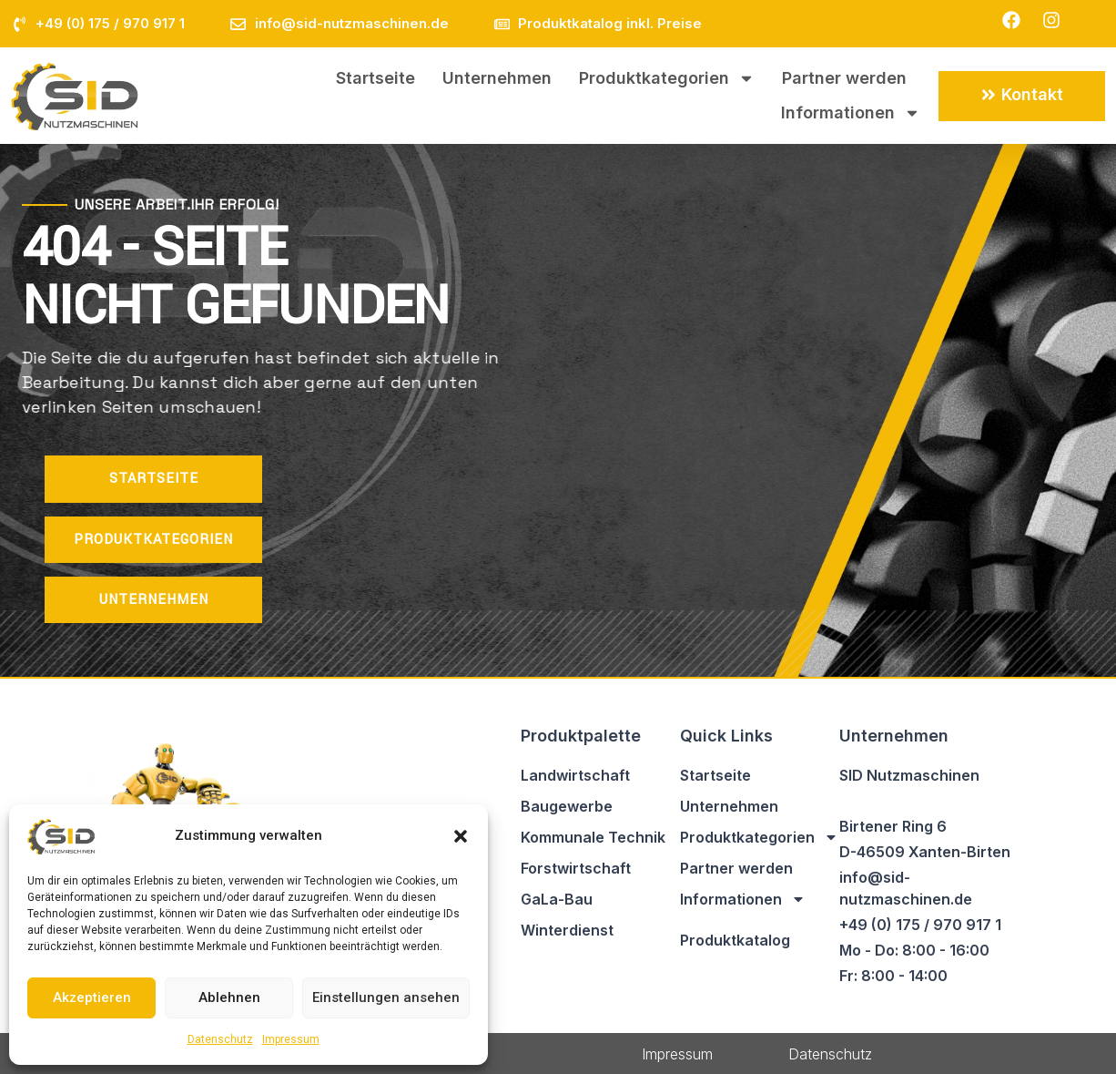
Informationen (850, 113)
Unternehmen (497, 77)
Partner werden (844, 77)
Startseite (375, 77)
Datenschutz (220, 1039)
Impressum (291, 1039)
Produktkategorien (667, 78)
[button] (460, 836)
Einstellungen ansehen (386, 997)
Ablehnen (229, 997)
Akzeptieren (92, 997)
